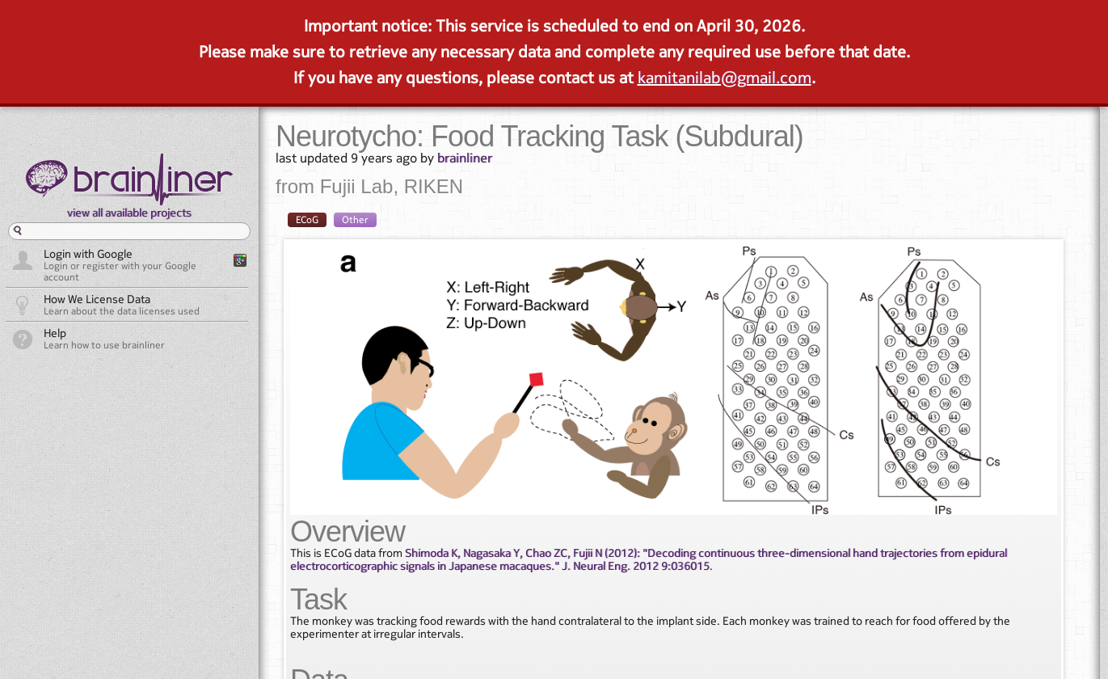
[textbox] (129, 231)
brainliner (464, 157)
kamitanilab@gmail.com (724, 77)
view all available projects (129, 212)
